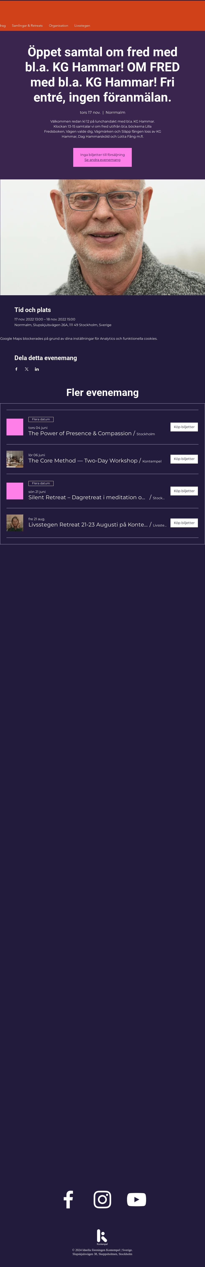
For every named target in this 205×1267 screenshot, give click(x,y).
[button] (80, 433)
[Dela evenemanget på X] (27, 369)
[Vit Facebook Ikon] (68, 1199)
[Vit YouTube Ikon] (136, 1199)
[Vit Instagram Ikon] (102, 1199)
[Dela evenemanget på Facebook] (16, 369)
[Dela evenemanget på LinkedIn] (37, 369)
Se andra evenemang (102, 160)
